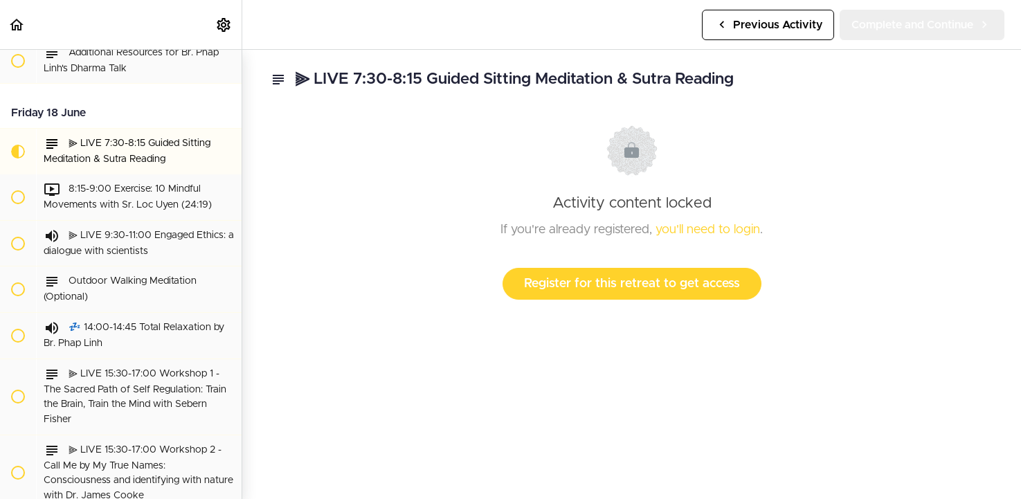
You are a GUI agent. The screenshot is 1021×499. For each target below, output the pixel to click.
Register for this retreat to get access (632, 284)
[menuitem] (224, 24)
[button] (17, 24)
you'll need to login (708, 230)
